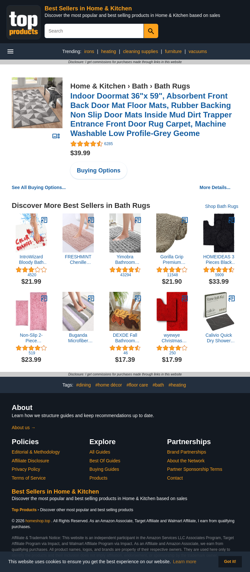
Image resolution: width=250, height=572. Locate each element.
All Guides (100, 452)
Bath (140, 86)
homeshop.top (37, 521)
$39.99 (80, 153)
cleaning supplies (140, 51)
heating (108, 51)
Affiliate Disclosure (30, 460)
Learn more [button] (185, 561)
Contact (175, 478)
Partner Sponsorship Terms (194, 469)
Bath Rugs (172, 86)
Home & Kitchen (98, 86)
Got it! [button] (230, 561)
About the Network (185, 460)
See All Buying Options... (39, 187)
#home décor (108, 385)
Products (98, 478)
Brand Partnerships (186, 452)
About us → (23, 427)
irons (89, 51)
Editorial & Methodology (36, 452)
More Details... (215, 187)
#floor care (137, 385)
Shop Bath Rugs (221, 206)
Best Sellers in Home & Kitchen (88, 8)
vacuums (198, 51)
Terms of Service (29, 478)
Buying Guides (104, 469)
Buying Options (98, 170)
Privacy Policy (26, 469)
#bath (158, 385)
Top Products (25, 510)
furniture (173, 51)
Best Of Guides (105, 460)
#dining (83, 385)
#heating (177, 385)
